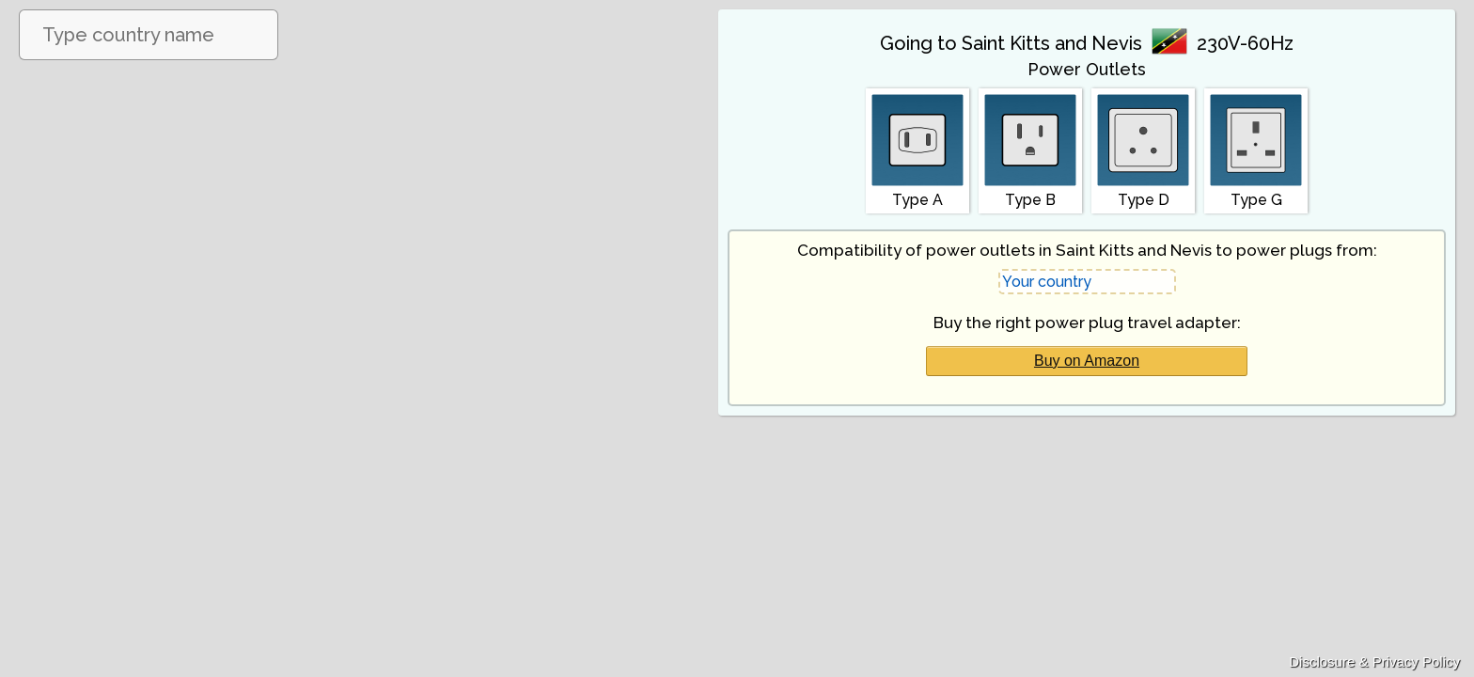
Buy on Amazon (1086, 361)
